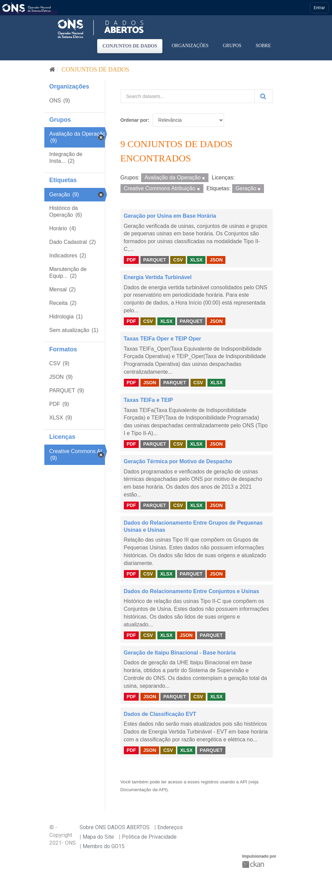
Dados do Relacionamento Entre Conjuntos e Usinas (191, 591)
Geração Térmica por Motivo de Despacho (178, 461)
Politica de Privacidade (149, 837)
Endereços (170, 827)
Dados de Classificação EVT (160, 714)
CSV (178, 259)
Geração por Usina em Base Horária (170, 216)
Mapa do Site (98, 837)
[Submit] (263, 96)
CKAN (253, 864)
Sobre (263, 45)
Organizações (190, 45)
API (243, 781)
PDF (131, 259)
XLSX (196, 259)
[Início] (52, 69)
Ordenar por (134, 120)
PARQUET (154, 259)
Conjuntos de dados (130, 45)
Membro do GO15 (104, 846)
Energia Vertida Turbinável (158, 277)
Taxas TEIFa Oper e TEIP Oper (162, 339)
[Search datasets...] (187, 96)
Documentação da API (143, 789)
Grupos (232, 45)
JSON (216, 259)
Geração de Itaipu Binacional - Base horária (180, 653)
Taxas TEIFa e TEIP (148, 400)
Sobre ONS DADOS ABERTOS (115, 827)
